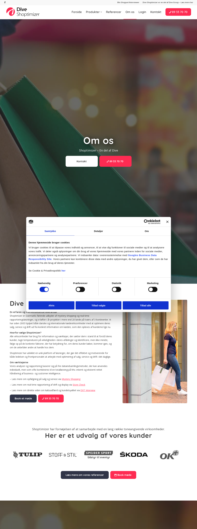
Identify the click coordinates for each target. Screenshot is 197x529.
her (64, 270)
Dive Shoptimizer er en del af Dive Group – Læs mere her (168, 2)
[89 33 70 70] (115, 161)
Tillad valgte (98, 305)
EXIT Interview (87, 390)
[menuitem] (128, 2)
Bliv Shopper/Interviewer (128, 2)
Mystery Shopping (71, 379)
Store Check (79, 384)
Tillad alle (145, 305)
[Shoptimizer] (23, 12)
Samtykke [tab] (50, 231)
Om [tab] (147, 231)
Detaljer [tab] (98, 231)
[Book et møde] (23, 398)
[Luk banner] (167, 222)
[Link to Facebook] (5, 2)
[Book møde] (123, 475)
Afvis (52, 305)
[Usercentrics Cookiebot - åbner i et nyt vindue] (146, 221)
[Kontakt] (82, 161)
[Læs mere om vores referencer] (85, 475)
